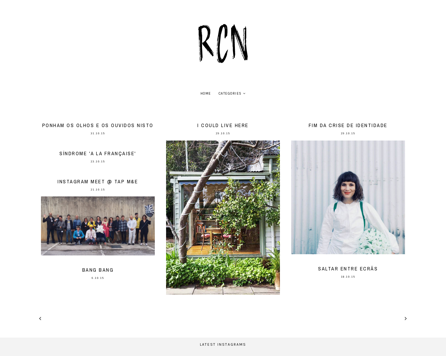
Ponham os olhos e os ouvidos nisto (98, 125)
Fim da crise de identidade (348, 125)
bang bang (98, 269)
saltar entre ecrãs (348, 268)
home (205, 93)
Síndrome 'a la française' (97, 153)
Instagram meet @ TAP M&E (98, 181)
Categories (230, 93)
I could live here (223, 125)
